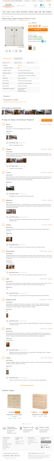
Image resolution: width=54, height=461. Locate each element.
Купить (37, 30)
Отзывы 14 (24, 20)
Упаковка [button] (7, 96)
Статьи (4, 448)
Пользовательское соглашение (7, 445)
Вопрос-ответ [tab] (18, 58)
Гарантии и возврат (19, 443)
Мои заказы (30, 441)
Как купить (5, 441)
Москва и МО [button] (7, 0)
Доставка (27, 0)
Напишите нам (45, 442)
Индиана (20, 65)
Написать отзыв (46, 120)
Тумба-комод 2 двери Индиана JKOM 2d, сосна (15, 101)
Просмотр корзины (32, 439)
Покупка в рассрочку (19, 441)
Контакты (48, 0)
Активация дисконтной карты (33, 443)
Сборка (34, 0)
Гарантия (41, 0)
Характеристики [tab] (7, 58)
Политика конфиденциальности (7, 443)
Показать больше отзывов (27, 385)
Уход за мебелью (6, 447)
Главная (3, 16)
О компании (5, 439)
